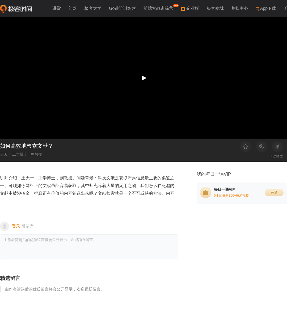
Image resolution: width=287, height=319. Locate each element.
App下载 (266, 8)
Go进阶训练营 (123, 8)
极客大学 (94, 8)
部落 (73, 8)
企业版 (193, 8)
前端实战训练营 (161, 7)
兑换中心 (240, 8)
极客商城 (216, 8)
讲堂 (57, 8)
